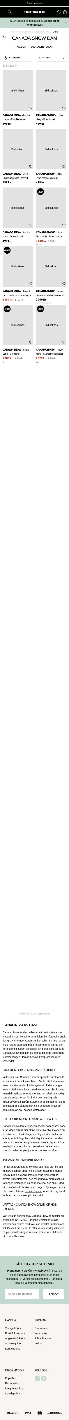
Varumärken (24, 31)
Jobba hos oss (43, 1338)
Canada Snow (42, 31)
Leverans (19, 1333)
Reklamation (12, 1383)
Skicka (53, 1294)
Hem (12, 31)
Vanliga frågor (13, 1328)
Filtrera (12, 58)
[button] (51, 58)
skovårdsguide (33, 1191)
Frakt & (9, 1333)
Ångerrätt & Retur (15, 1338)
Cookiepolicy (12, 1393)
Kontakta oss (12, 1348)
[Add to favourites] (30, 108)
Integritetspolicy (14, 1388)
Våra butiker (41, 1333)
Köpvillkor (10, 1378)
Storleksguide (13, 1343)
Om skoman (41, 1328)
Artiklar (39, 1343)
